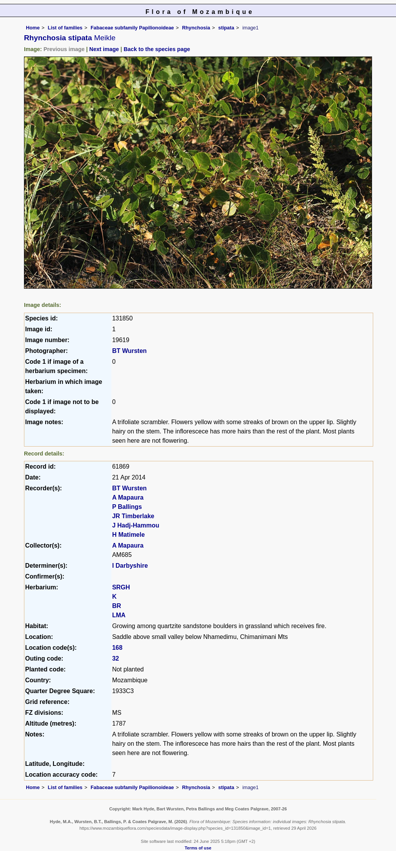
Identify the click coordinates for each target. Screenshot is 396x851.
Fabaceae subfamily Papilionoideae (132, 28)
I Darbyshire (130, 565)
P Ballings (127, 506)
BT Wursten (129, 351)
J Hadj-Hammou (135, 525)
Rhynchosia (196, 28)
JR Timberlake (133, 516)
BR (116, 606)
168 (117, 647)
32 (115, 658)
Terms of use (198, 848)
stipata (226, 28)
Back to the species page (157, 49)
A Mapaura (127, 497)
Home (33, 28)
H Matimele (128, 534)
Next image (104, 49)
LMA (119, 615)
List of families (65, 28)
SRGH (121, 587)
